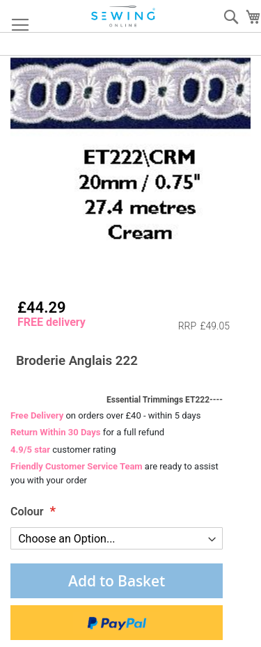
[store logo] (124, 16)
